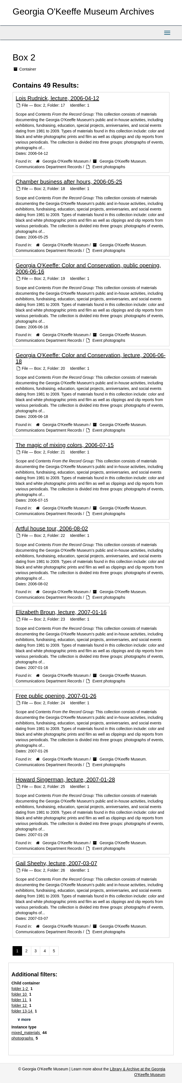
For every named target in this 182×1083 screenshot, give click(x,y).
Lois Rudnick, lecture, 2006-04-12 (57, 98)
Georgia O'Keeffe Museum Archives (83, 11)
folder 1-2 (20, 988)
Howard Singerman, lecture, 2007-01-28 (65, 779)
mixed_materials (26, 1032)
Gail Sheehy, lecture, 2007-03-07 (56, 863)
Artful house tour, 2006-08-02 (52, 528)
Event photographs (108, 167)
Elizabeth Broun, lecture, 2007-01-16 (61, 612)
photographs (22, 1038)
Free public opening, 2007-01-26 (56, 696)
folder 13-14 (22, 1011)
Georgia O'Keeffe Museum (65, 161)
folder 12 (19, 1005)
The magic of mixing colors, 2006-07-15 (65, 445)
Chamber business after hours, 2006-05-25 (69, 182)
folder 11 (19, 1000)
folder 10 (19, 994)
